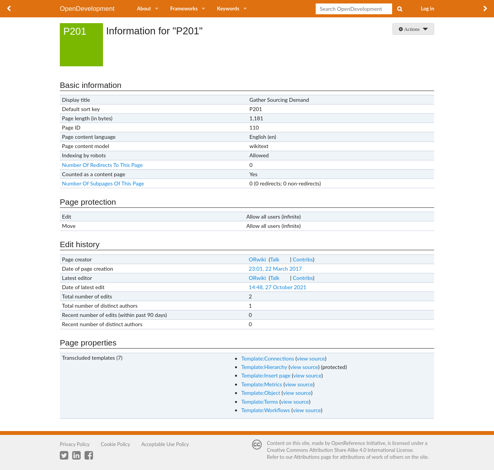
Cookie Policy (115, 444)
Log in (428, 8)
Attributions (307, 457)
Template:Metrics (261, 384)
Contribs (303, 259)
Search (399, 8)
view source (311, 358)
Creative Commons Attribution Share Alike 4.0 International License (340, 450)
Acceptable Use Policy (165, 444)
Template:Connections (267, 358)
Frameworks (184, 8)
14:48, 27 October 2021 (277, 287)
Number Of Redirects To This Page (102, 165)
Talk (274, 259)
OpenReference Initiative (359, 443)
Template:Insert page (266, 375)
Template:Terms (259, 401)
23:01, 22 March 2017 (275, 268)
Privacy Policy (75, 444)
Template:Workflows (265, 410)
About (144, 8)
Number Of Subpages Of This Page (103, 183)
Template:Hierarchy (264, 367)
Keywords (228, 8)
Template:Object (260, 392)
